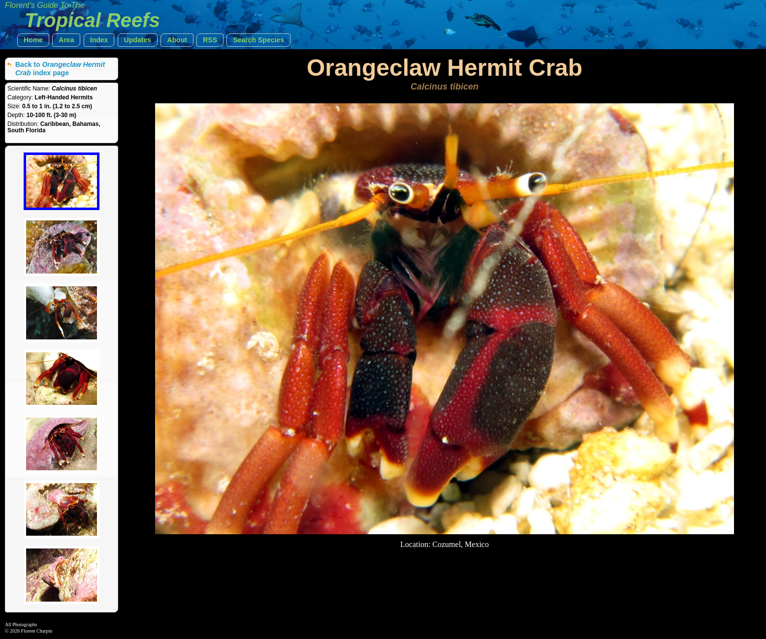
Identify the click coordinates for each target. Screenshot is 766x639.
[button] (33, 40)
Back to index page (60, 69)
